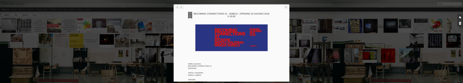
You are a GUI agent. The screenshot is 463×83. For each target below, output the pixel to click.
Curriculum (30, 9)
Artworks (39, 9)
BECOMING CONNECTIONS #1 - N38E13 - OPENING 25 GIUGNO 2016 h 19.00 (231, 15)
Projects (46, 9)
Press (59, 9)
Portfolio (72, 9)
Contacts (80, 9)
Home (14, 9)
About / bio (21, 9)
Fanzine (65, 9)
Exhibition (53, 9)
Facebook (87, 9)
